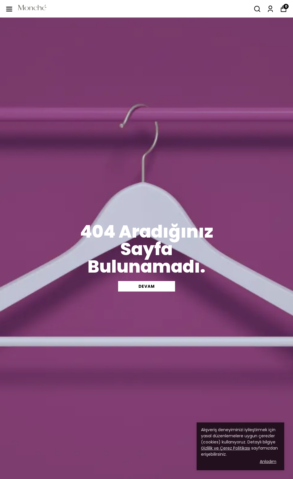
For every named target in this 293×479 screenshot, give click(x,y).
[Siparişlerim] (270, 9)
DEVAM (146, 286)
